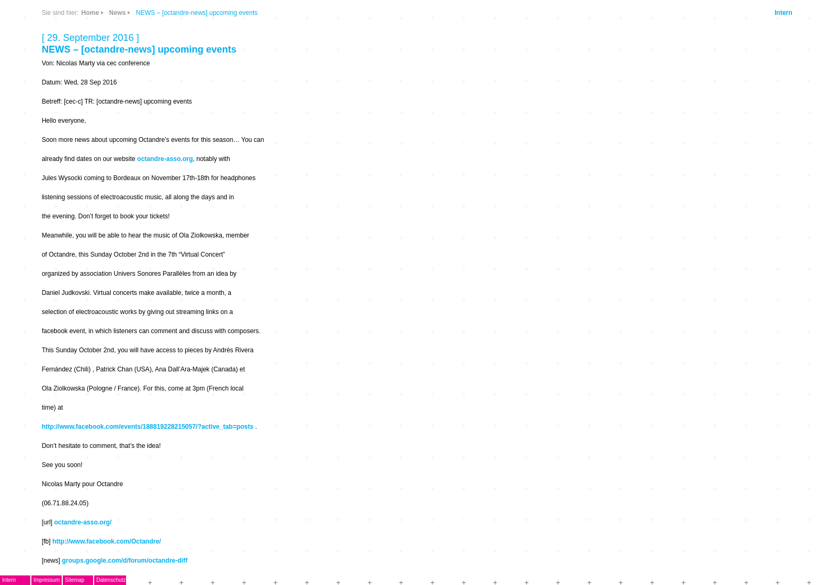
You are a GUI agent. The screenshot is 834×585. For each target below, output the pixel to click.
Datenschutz (111, 580)
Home (90, 12)
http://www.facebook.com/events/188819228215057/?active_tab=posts (147, 426)
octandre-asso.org (165, 159)
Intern (783, 12)
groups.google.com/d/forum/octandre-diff (124, 560)
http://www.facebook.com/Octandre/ (106, 541)
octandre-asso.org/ (83, 522)
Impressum (47, 580)
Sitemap (75, 580)
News (117, 12)
